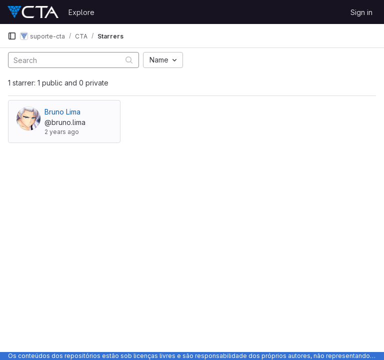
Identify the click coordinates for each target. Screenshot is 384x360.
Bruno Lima (62, 112)
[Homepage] (33, 12)
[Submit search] (129, 59)
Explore (81, 12)
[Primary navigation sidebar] (12, 36)
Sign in (361, 12)
